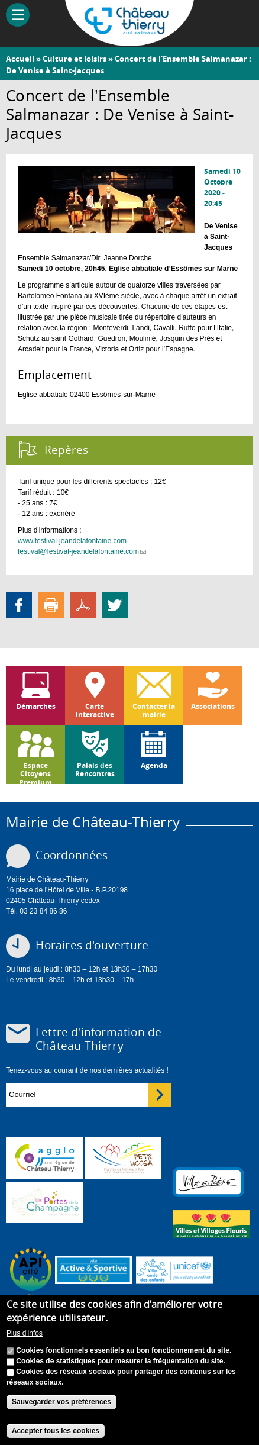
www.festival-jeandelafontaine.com (72, 541)
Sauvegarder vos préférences (61, 1402)
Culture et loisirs (74, 58)
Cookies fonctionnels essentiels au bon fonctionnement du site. (123, 1351)
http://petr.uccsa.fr (123, 1158)
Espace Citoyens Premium (35, 772)
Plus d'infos (25, 1333)
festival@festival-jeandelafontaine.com (82, 551)
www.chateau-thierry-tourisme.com (44, 1202)
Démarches (36, 706)
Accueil (20, 58)
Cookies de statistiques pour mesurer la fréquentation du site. (120, 1361)
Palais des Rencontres (95, 769)
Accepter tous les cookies (55, 1431)
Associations (213, 706)
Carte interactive (95, 710)
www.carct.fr (44, 1158)
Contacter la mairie (153, 710)
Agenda (154, 765)
